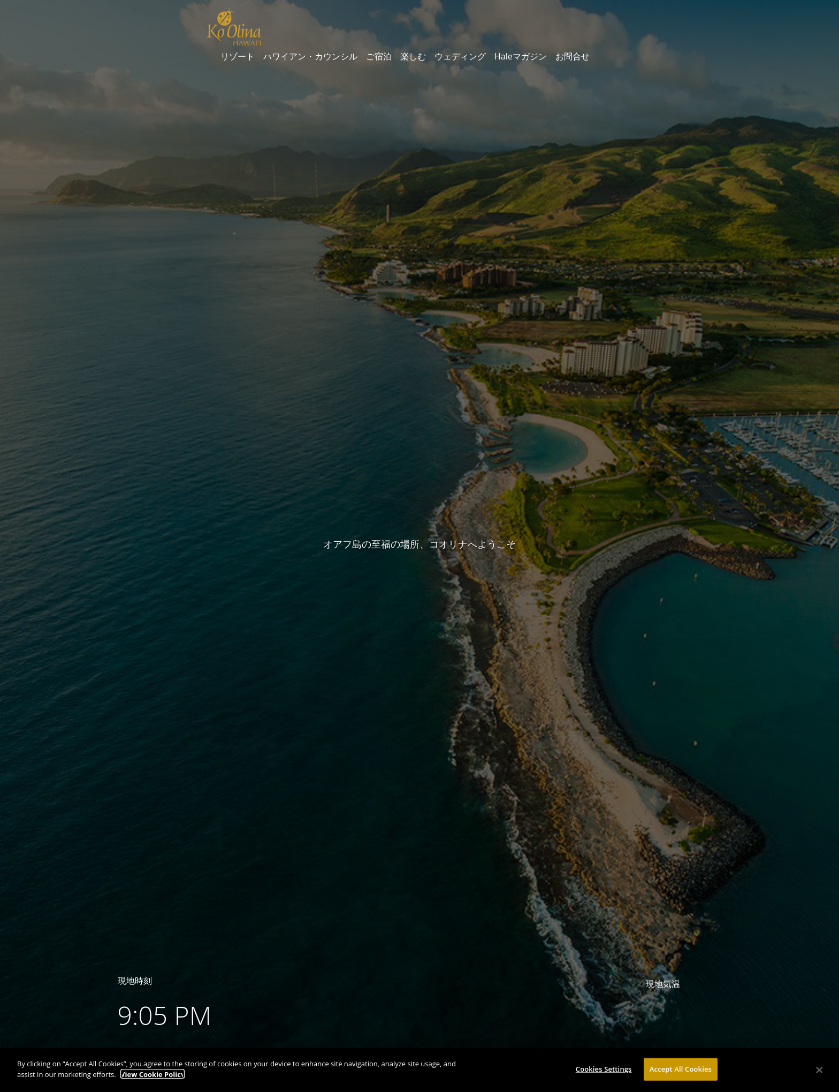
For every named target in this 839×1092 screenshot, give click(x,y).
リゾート (237, 56)
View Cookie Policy (152, 1077)
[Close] (820, 1073)
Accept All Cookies (681, 1071)
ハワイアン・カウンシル (310, 56)
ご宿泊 (379, 56)
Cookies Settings (604, 1071)
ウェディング (460, 56)
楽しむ (413, 56)
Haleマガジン (520, 56)
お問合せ (572, 56)
